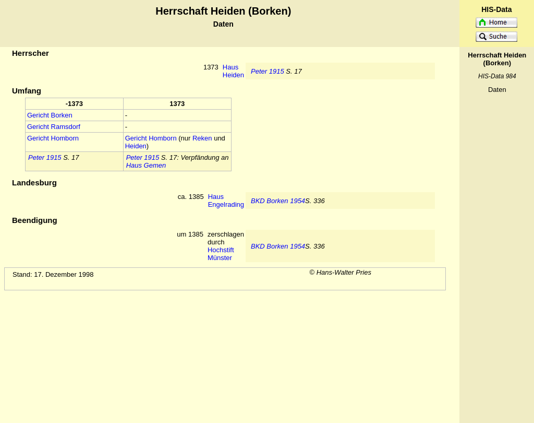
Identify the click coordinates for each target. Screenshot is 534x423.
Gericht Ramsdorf (53, 127)
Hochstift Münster (221, 254)
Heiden (136, 146)
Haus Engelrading (226, 200)
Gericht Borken (49, 115)
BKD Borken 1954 (278, 201)
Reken (202, 138)
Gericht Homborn (53, 138)
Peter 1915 (267, 71)
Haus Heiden (233, 71)
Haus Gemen (146, 165)
